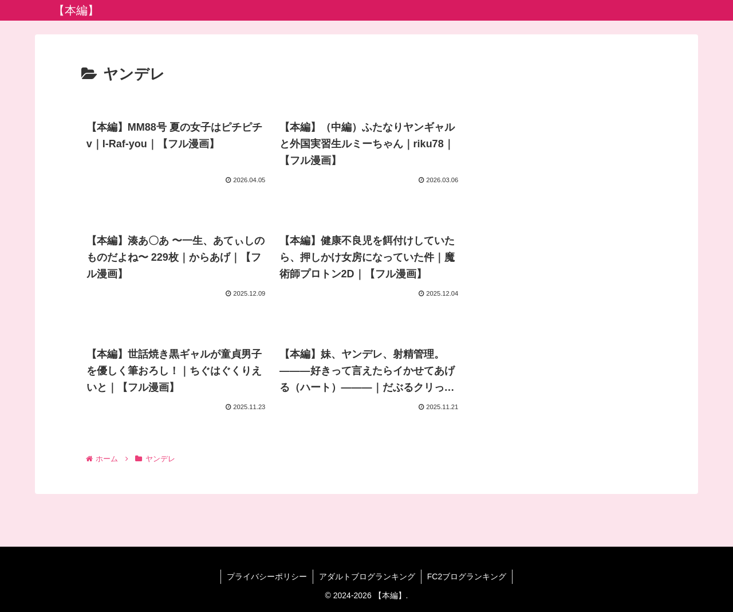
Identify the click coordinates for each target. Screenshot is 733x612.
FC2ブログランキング (466, 576)
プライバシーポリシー (267, 576)
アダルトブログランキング (367, 576)
